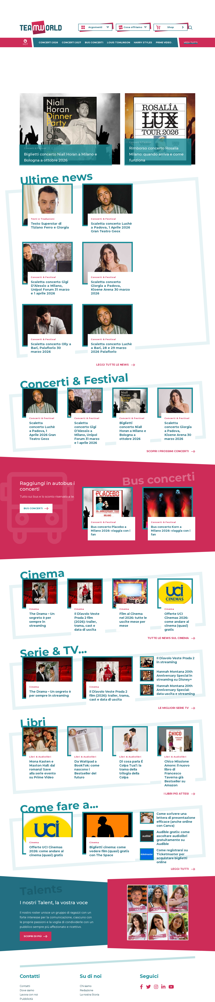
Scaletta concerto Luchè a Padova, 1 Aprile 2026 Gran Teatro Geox (111, 227)
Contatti (25, 969)
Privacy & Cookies (51, 996)
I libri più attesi (176, 782)
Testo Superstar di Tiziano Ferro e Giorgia (50, 225)
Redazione (86, 973)
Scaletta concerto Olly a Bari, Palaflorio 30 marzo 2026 (51, 348)
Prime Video (163, 42)
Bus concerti (94, 42)
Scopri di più (33, 919)
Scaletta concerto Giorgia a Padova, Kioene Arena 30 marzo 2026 (110, 287)
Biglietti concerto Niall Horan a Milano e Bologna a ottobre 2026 (55, 154)
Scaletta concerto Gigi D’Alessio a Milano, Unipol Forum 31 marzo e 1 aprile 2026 (50, 287)
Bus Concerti (33, 503)
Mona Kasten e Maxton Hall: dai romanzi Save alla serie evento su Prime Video (42, 763)
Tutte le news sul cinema (168, 632)
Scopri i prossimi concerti (168, 446)
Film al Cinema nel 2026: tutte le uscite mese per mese (133, 614)
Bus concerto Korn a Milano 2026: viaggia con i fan (170, 526)
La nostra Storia (89, 977)
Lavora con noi (29, 977)
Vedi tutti (191, 42)
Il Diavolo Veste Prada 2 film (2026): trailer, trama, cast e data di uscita (87, 616)
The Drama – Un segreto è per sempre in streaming (41, 614)
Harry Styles (143, 42)
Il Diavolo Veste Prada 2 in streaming (174, 654)
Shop (170, 27)
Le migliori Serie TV (173, 701)
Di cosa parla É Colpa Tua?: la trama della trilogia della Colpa (130, 763)
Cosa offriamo (133, 27)
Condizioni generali (30, 996)
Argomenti (95, 27)
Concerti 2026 (48, 42)
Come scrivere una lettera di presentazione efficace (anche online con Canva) (175, 808)
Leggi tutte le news (112, 364)
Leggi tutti (180, 852)
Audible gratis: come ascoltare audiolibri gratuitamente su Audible (176, 824)
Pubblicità (26, 982)
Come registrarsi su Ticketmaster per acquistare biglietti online (171, 839)
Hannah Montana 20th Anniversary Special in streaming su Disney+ (173, 669)
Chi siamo (86, 969)
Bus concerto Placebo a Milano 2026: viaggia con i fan (110, 526)
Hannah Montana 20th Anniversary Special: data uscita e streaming (176, 683)
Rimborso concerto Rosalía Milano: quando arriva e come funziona (160, 154)
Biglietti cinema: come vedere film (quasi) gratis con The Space (108, 840)
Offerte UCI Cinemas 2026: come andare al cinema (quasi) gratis (176, 616)
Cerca (192, 27)
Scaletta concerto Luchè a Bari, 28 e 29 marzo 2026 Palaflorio (111, 348)
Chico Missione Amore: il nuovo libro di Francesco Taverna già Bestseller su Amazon (177, 765)
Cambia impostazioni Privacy (78, 996)
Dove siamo (27, 973)
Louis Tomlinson (118, 42)
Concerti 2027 (71, 42)
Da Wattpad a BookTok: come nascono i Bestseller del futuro (86, 763)
